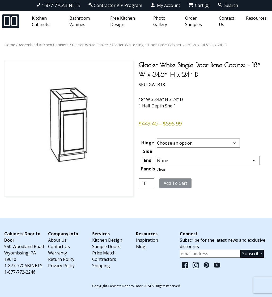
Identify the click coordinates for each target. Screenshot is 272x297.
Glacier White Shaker (90, 44)
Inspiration (147, 240)
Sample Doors (106, 246)
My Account (165, 5)
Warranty (57, 253)
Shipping (101, 266)
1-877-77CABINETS (58, 5)
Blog (140, 246)
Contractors (104, 259)
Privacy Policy (61, 266)
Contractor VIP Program (115, 5)
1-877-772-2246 (19, 272)
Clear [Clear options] (161, 169)
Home (9, 44)
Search (228, 5)
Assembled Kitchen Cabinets (44, 44)
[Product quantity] (146, 183)
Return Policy (61, 259)
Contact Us (59, 246)
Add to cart (175, 183)
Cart (199, 5)
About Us (57, 240)
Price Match (104, 253)
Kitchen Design (107, 240)
